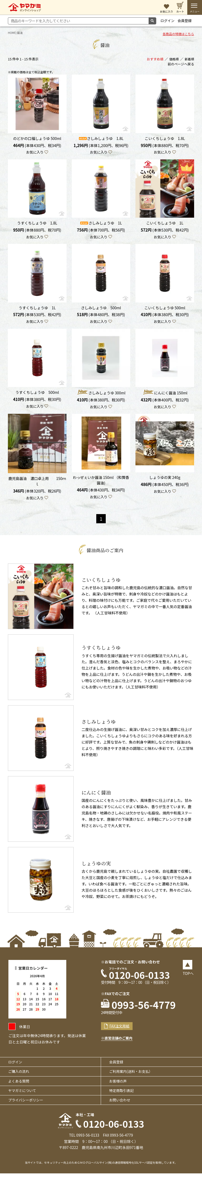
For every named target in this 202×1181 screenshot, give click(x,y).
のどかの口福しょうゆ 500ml (37, 139)
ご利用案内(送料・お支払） (133, 1077)
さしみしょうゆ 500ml (101, 310)
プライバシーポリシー (27, 1107)
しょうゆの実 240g (165, 481)
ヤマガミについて (24, 1097)
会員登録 (185, 20)
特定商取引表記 (123, 1097)
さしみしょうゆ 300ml (100, 395)
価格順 (173, 59)
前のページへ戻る (181, 65)
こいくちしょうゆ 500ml (164, 310)
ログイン (167, 20)
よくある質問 (20, 1087)
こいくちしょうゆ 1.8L (165, 139)
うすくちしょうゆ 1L (37, 310)
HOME (12, 32)
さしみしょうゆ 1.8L (101, 139)
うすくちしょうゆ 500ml (37, 395)
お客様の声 (119, 1087)
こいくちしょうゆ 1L (164, 224)
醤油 (20, 32)
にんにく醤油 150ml (164, 395)
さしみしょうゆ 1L (101, 224)
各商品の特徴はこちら (177, 34)
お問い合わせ (121, 1107)
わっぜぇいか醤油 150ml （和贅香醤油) (101, 483)
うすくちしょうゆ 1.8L (37, 224)
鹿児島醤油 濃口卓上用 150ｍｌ (37, 484)
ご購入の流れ (20, 1077)
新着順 (189, 59)
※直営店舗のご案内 (117, 1043)
